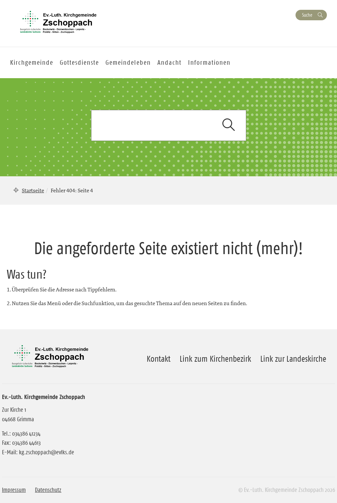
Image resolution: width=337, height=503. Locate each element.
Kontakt (158, 359)
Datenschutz (48, 490)
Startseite (33, 190)
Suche (307, 15)
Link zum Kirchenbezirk (215, 359)
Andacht (169, 62)
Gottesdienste (79, 62)
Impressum (14, 490)
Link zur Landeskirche (293, 359)
